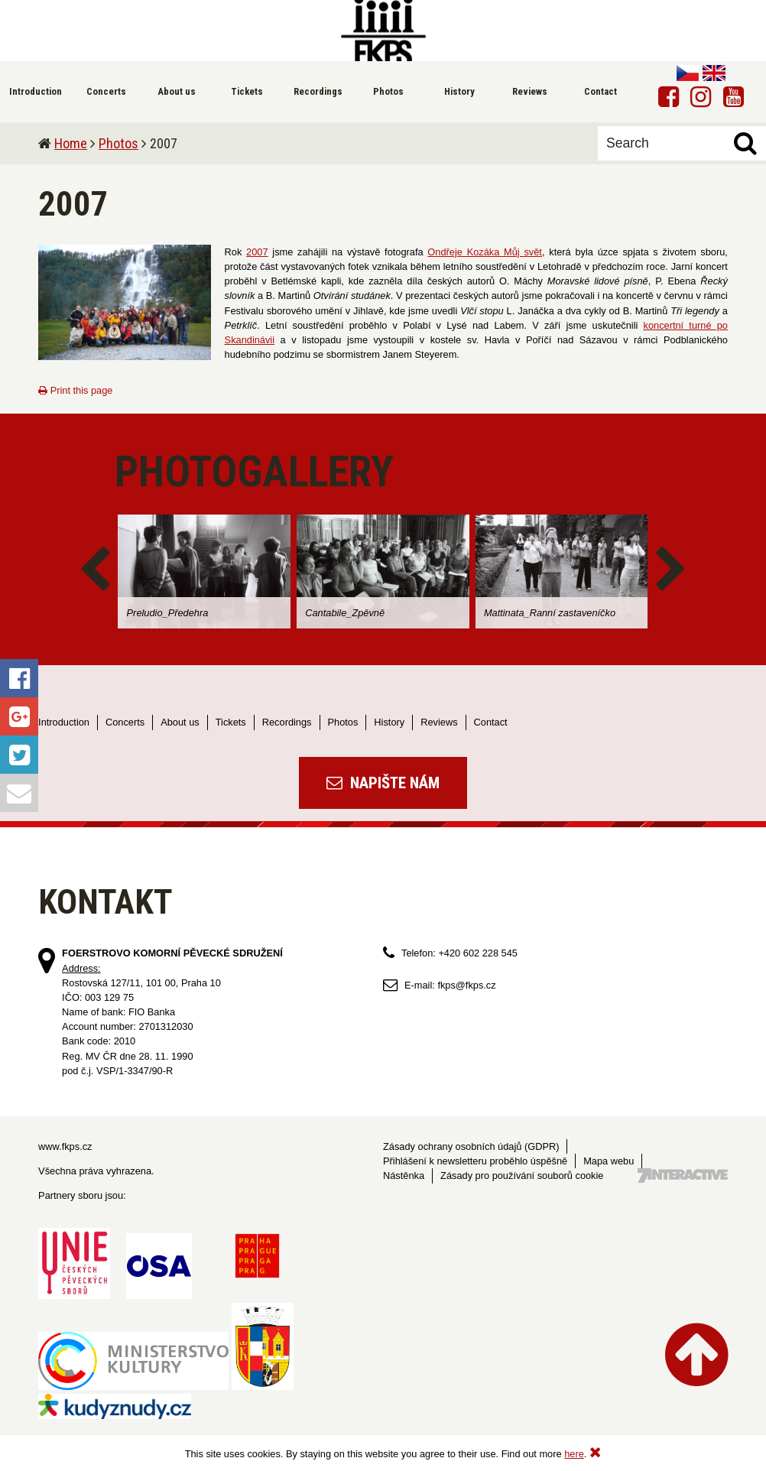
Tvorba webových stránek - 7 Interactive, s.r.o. (683, 1175)
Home (70, 143)
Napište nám (383, 783)
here (574, 1454)
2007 (257, 252)
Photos (118, 143)
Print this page (75, 390)
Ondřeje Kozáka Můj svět (484, 252)
